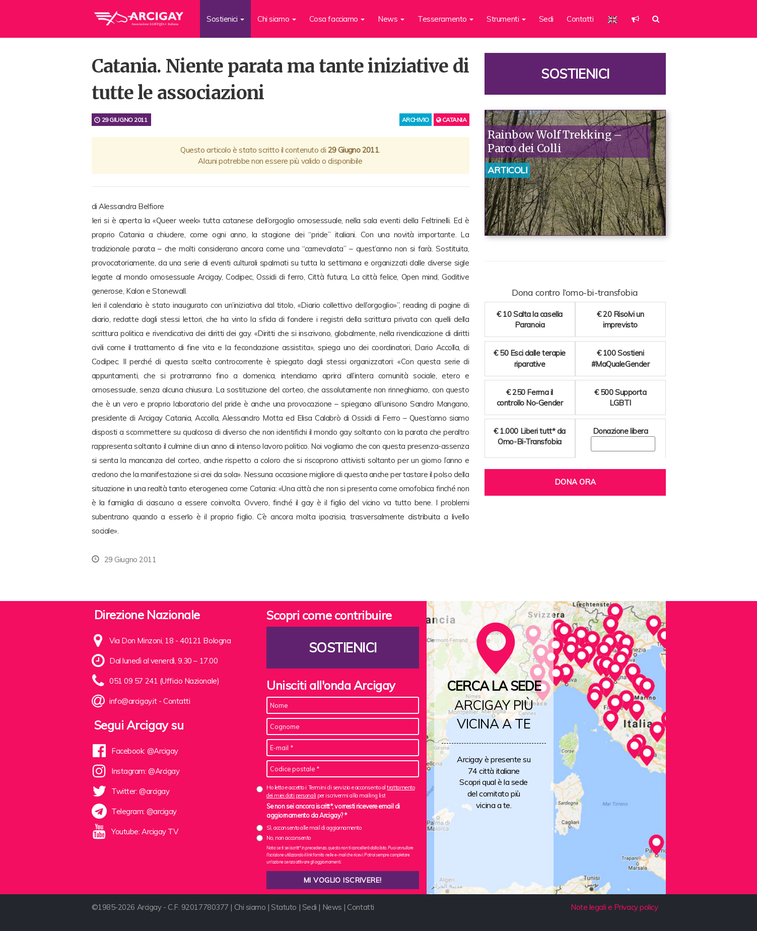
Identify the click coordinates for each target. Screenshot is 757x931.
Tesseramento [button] (445, 19)
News (332, 907)
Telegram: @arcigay (144, 811)
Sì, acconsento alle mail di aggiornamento (314, 827)
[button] (635, 19)
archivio (415, 119)
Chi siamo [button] (276, 19)
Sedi (546, 19)
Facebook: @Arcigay (144, 751)
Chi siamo (250, 907)
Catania (451, 119)
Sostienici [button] (225, 19)
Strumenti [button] (506, 19)
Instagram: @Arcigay (145, 771)
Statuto (284, 907)
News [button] (391, 19)
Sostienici (575, 73)
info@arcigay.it (133, 701)
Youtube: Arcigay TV (144, 831)
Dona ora (575, 482)
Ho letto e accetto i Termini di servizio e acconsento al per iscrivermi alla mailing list (340, 791)
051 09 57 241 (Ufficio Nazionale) (164, 681)
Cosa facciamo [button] (337, 19)
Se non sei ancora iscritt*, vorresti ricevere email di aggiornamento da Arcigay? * (333, 810)
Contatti (580, 19)
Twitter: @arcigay (140, 791)
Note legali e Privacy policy (614, 907)
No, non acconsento (288, 837)
